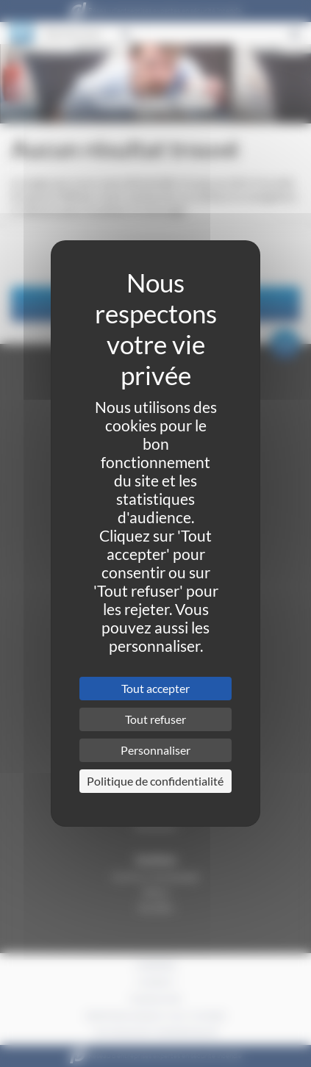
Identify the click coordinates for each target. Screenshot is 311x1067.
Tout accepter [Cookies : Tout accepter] (155, 688)
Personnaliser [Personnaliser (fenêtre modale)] (155, 750)
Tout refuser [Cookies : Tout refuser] (155, 719)
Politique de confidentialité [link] (155, 781)
